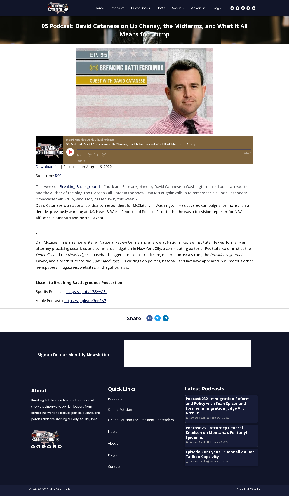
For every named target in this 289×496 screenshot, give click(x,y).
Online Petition (120, 409)
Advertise (198, 8)
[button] (144, 193)
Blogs (216, 8)
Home (99, 8)
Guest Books (140, 8)
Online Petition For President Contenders (141, 420)
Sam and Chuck (197, 417)
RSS (58, 175)
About (178, 8)
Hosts (160, 8)
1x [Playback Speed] (97, 154)
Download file (47, 166)
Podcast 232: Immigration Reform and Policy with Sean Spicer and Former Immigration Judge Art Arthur (218, 405)
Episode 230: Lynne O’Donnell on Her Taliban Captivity (220, 454)
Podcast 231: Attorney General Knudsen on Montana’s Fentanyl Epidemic (216, 432)
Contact (114, 466)
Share (81, 161)
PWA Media (254, 489)
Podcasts (117, 8)
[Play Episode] (70, 152)
